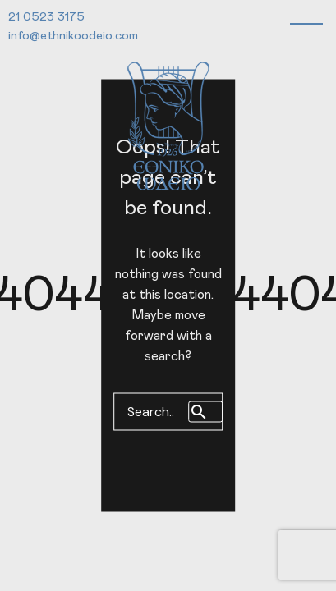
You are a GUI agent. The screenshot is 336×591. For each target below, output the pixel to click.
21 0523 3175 (46, 17)
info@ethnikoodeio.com (73, 36)
